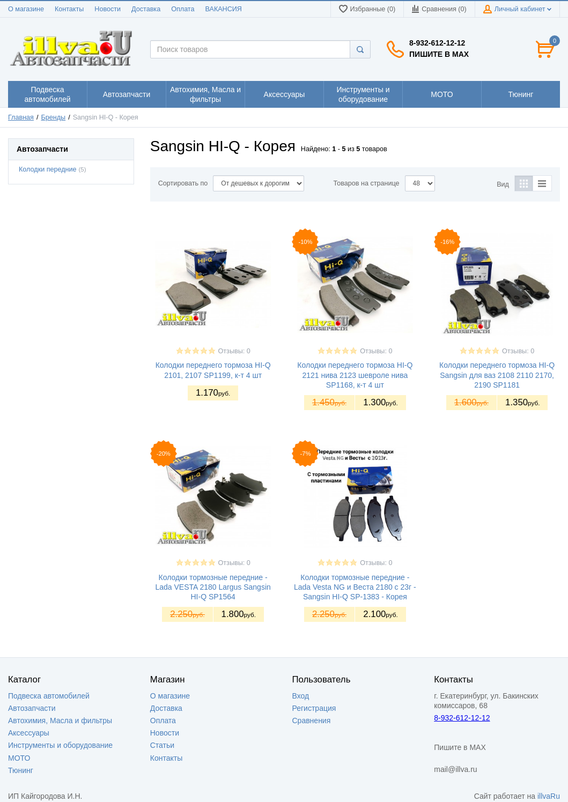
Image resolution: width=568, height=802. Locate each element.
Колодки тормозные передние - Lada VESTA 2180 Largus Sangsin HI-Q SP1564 (212, 587)
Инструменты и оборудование (60, 745)
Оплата (182, 9)
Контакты (69, 9)
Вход (300, 696)
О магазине (26, 9)
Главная (21, 117)
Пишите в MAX (439, 54)
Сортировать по (183, 183)
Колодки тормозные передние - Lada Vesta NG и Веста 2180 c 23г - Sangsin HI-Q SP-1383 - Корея (355, 587)
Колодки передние (48, 169)
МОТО (19, 758)
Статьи (162, 745)
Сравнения (311, 720)
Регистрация (314, 708)
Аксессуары (28, 733)
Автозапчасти (31, 708)
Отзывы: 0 (234, 351)
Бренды (53, 117)
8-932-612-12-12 (437, 43)
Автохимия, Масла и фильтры (60, 720)
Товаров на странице (367, 183)
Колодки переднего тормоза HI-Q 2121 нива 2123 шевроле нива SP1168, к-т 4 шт (354, 375)
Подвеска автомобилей (49, 696)
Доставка (145, 9)
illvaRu (548, 796)
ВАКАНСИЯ (223, 9)
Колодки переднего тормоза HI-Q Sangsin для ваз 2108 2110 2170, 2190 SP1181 (497, 375)
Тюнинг (20, 770)
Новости (107, 9)
